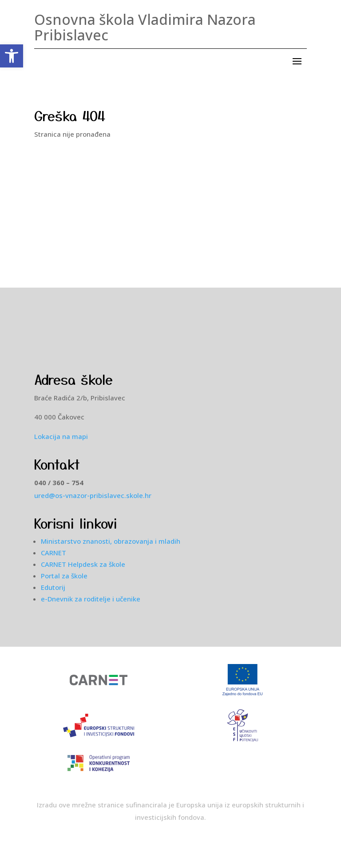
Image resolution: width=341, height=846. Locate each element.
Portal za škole (64, 575)
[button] (11, 55)
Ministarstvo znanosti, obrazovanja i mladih (110, 541)
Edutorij (53, 587)
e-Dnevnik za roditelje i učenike (90, 598)
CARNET (53, 552)
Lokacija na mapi (61, 436)
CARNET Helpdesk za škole (83, 564)
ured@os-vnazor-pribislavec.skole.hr (92, 495)
